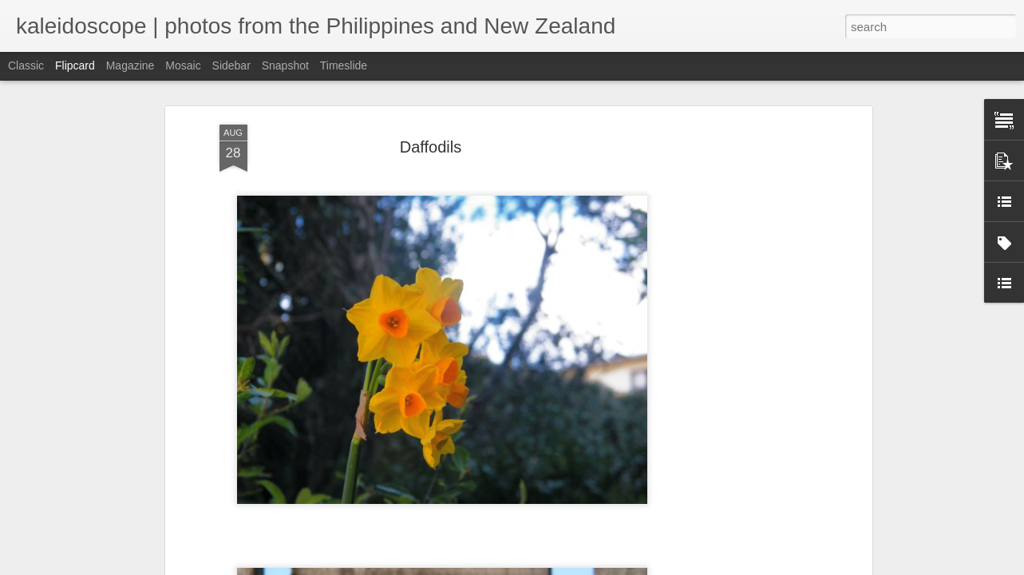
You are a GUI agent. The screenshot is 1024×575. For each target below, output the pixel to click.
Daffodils (430, 144)
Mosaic (182, 65)
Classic (26, 65)
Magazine (130, 65)
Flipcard (75, 65)
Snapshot (285, 65)
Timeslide (343, 65)
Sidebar (231, 65)
